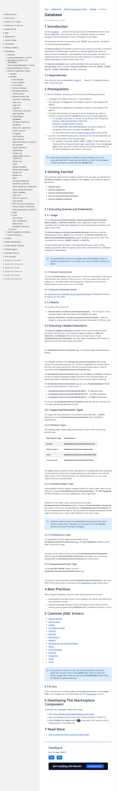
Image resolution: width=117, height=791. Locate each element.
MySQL (51, 646)
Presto (51, 659)
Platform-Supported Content (75, 9)
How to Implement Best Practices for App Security (68, 734)
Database (55, 31)
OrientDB (52, 652)
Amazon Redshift (55, 619)
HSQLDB (52, 631)
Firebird (51, 625)
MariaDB (52, 640)
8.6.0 (104, 261)
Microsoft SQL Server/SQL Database (63, 643)
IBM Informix (53, 637)
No (59, 757)
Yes (51, 757)
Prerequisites (92, 694)
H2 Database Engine (56, 628)
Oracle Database (55, 649)
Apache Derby (54, 622)
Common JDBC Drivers (86, 132)
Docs (47, 9)
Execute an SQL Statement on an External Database (69, 294)
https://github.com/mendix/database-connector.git (74, 714)
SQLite (51, 662)
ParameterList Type (89, 583)
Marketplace (56, 9)
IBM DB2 (52, 634)
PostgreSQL (53, 655)
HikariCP (77, 80)
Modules (93, 9)
